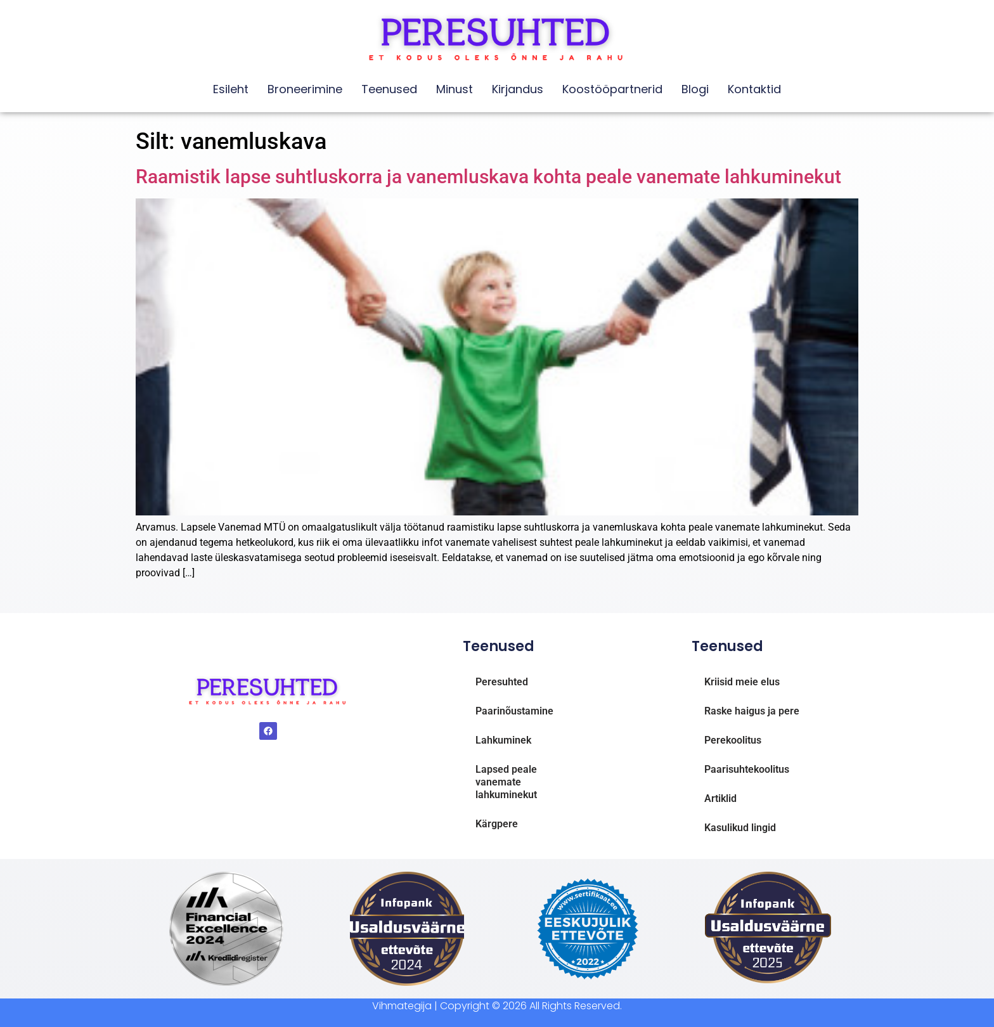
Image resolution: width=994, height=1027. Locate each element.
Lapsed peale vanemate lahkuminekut (506, 782)
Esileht (230, 89)
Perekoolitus (732, 740)
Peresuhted (501, 682)
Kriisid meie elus (742, 682)
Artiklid (720, 798)
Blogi (695, 89)
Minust (454, 89)
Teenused (389, 89)
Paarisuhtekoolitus (746, 769)
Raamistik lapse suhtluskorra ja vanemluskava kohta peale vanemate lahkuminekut (488, 176)
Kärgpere (496, 824)
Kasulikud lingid (740, 828)
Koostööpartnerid (612, 89)
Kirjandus (517, 89)
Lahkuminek (503, 740)
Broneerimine (305, 89)
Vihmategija (402, 1005)
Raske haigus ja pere (751, 711)
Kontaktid (754, 89)
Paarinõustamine (514, 711)
